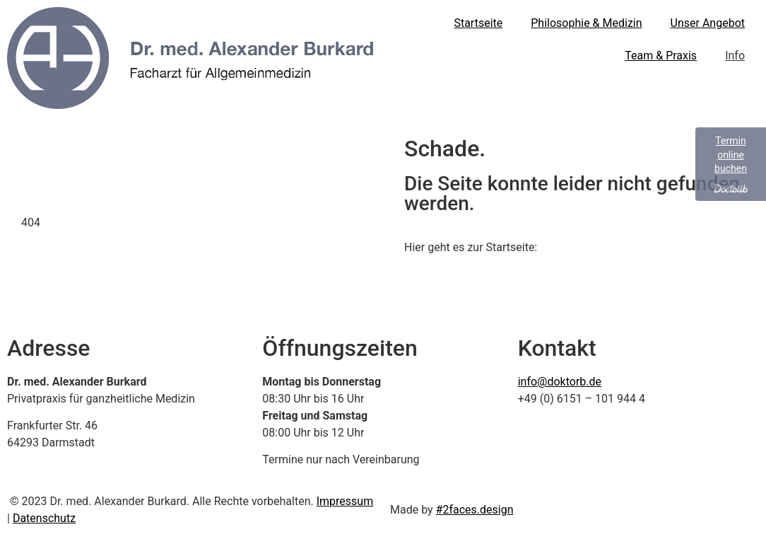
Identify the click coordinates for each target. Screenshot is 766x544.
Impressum (345, 501)
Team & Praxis (661, 55)
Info (735, 55)
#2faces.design (475, 509)
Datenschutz (44, 518)
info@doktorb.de (559, 381)
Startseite (478, 23)
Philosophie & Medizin (586, 23)
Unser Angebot (708, 23)
